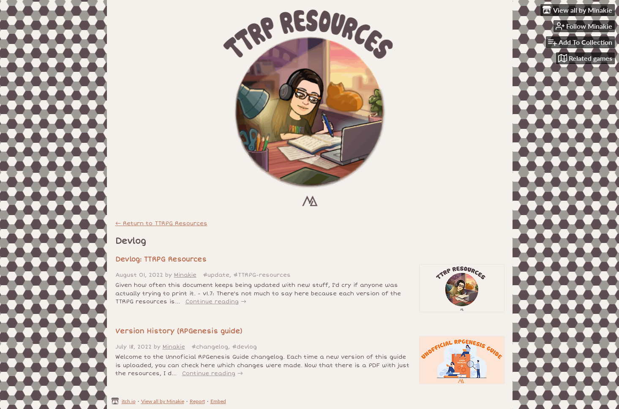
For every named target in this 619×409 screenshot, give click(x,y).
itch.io (129, 401)
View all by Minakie (162, 401)
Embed (218, 401)
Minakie (185, 275)
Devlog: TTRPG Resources (161, 259)
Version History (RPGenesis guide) (179, 331)
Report (197, 401)
